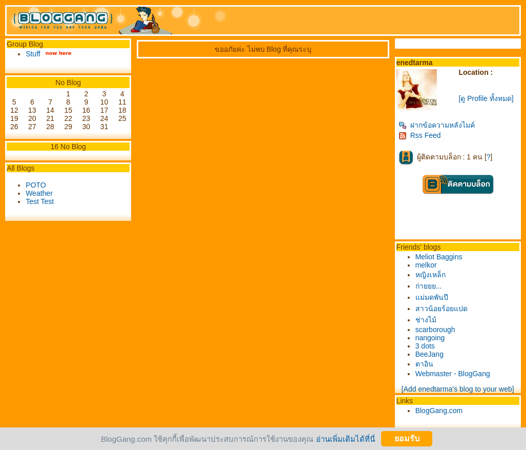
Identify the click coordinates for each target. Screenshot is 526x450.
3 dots (425, 346)
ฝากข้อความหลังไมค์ (436, 125)
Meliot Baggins (438, 257)
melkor (426, 265)
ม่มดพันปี (431, 297)
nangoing (430, 338)
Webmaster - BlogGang (452, 374)
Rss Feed (419, 135)
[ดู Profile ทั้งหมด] (485, 98)
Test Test (40, 201)
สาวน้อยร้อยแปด (441, 308)
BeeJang (429, 354)
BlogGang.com (439, 410)
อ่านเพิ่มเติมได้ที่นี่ (345, 438)
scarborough (435, 329)
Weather (39, 193)
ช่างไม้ (425, 320)
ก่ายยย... (428, 286)
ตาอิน (424, 364)
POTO (36, 185)
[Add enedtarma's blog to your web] (458, 389)
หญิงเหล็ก (430, 275)
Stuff (33, 54)
